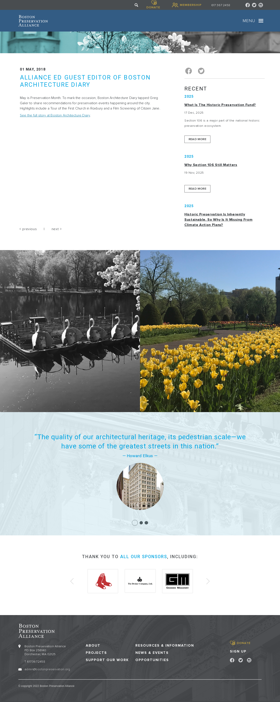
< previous (28, 228)
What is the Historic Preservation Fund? (220, 104)
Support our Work (107, 659)
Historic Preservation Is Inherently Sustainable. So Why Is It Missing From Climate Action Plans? (218, 219)
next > (57, 228)
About (93, 645)
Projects (96, 652)
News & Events (152, 652)
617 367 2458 (220, 5)
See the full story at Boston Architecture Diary (55, 115)
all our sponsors (144, 556)
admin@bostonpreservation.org (47, 668)
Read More (197, 139)
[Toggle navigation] (261, 21)
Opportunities (152, 659)
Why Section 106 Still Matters (210, 164)
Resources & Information (164, 645)
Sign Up (238, 650)
